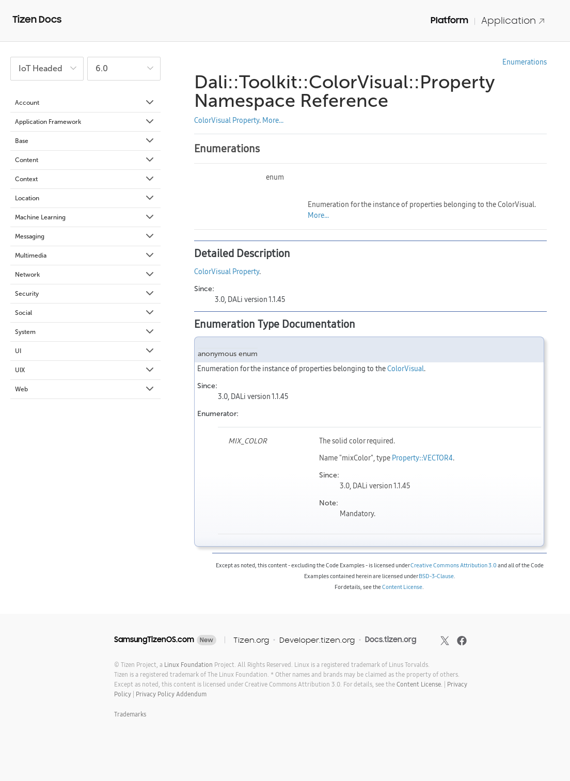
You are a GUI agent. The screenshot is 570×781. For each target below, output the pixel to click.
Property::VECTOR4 (422, 458)
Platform (449, 20)
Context (85, 179)
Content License (402, 587)
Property (245, 120)
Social (85, 313)
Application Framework (85, 122)
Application (513, 20)
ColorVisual (212, 120)
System (85, 332)
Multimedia (85, 255)
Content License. (419, 684)
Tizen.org (251, 640)
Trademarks (130, 714)
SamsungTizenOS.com (154, 639)
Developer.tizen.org (317, 640)
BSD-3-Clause (436, 576)
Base (85, 141)
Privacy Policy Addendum (171, 694)
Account (85, 103)
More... (272, 120)
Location (85, 198)
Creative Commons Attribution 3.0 (453, 565)
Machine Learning (85, 217)
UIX (85, 370)
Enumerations (524, 62)
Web (85, 389)
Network (85, 274)
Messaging (85, 236)
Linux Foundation (188, 664)
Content (85, 160)
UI (85, 351)
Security (85, 294)
